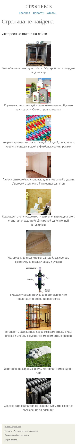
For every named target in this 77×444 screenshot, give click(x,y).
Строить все (38, 6)
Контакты (8, 431)
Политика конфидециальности (17, 435)
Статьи (51, 13)
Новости (38, 13)
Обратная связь (11, 440)
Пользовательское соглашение (26, 431)
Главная (24, 13)
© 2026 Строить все (13, 427)
